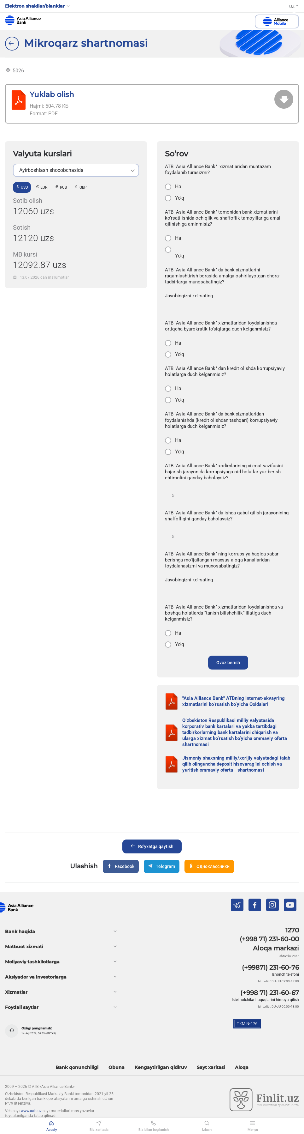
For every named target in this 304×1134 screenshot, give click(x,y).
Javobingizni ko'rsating (189, 296)
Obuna (116, 1067)
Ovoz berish (228, 662)
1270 (292, 930)
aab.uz (23, 20)
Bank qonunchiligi (77, 1067)
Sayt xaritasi (211, 1067)
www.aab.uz (31, 1111)
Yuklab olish (52, 94)
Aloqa (241, 1067)
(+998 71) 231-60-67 (269, 993)
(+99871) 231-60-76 (270, 967)
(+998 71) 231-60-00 (269, 939)
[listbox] (76, 170)
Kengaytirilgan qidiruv (161, 1067)
